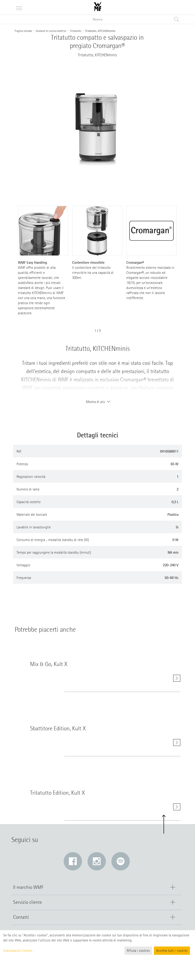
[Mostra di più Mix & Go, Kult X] (176, 678)
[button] (164, 824)
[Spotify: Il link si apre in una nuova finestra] (120, 861)
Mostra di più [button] (97, 402)
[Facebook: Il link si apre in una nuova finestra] (73, 861)
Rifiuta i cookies (138, 951)
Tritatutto (75, 31)
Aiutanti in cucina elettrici (51, 31)
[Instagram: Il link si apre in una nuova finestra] (97, 861)
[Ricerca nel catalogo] (97, 19)
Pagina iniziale (23, 31)
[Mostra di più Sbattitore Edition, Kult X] (176, 744)
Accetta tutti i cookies (172, 951)
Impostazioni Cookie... (18, 950)
